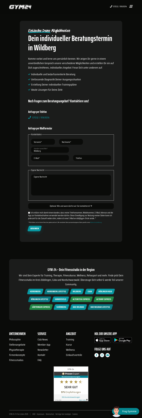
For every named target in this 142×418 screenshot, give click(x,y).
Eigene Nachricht (40, 176)
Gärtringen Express (41, 307)
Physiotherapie (16, 350)
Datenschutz (50, 414)
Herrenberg (35, 291)
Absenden (34, 228)
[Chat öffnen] (125, 411)
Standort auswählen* (41, 148)
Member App (44, 344)
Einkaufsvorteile (74, 355)
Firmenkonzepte (17, 355)
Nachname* (66, 142)
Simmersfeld (60, 299)
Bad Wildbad (78, 307)
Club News (43, 339)
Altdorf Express (103, 299)
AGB (33, 414)
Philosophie (15, 339)
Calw (90, 291)
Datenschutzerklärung (96, 222)
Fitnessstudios (16, 360)
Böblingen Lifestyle (39, 299)
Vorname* (38, 142)
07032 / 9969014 (118, 6)
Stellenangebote (17, 344)
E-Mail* (37, 158)
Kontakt (41, 355)
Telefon (79, 158)
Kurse (69, 344)
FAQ (39, 360)
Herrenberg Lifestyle (56, 291)
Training (70, 339)
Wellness (70, 350)
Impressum (40, 414)
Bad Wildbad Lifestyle (100, 307)
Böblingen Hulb (105, 291)
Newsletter (43, 350)
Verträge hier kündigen (63, 414)
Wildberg (77, 291)
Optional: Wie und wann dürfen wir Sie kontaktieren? (71, 206)
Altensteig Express (81, 299)
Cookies (75, 414)
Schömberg (61, 307)
